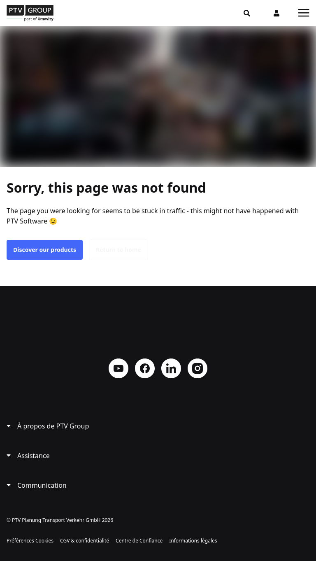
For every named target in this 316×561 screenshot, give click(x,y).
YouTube (118, 368)
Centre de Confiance (139, 540)
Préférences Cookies (30, 540)
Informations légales (193, 540)
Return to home (118, 250)
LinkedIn (171, 368)
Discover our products (44, 250)
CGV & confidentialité (84, 540)
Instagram (197, 368)
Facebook (145, 368)
